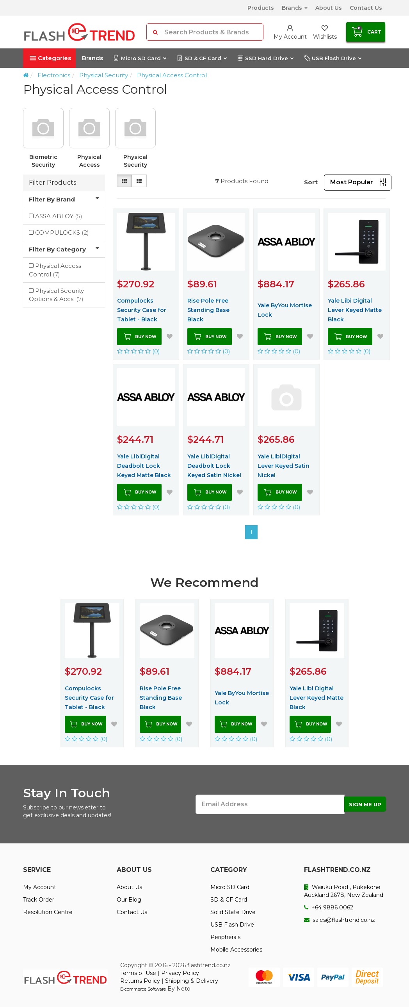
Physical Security (103, 75)
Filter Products (52, 182)
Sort (311, 182)
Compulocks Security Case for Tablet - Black (141, 310)
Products (260, 7)
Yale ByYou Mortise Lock (285, 310)
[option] (204, 141)
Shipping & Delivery (191, 980)
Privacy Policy (180, 973)
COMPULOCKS (62, 232)
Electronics (53, 75)
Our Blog (129, 899)
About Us (328, 7)
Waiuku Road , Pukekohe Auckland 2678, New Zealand (343, 891)
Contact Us (366, 7)
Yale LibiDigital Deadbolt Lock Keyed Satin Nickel (214, 466)
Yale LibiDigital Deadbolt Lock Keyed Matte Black (144, 466)
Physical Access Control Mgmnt (89, 161)
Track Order (38, 899)
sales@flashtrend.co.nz (339, 919)
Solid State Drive (233, 912)
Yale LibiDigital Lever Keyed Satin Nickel (283, 466)
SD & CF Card (201, 58)
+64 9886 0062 (328, 907)
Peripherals (225, 937)
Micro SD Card (139, 58)
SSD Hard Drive (265, 58)
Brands (295, 7)
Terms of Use (138, 973)
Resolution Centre (48, 912)
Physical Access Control (172, 75)
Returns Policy (140, 980)
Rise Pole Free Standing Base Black (208, 310)
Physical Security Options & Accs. (135, 161)
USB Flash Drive (332, 58)
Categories (50, 58)
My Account (39, 887)
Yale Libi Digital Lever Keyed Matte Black (355, 310)
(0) (138, 351)
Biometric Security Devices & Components (45, 161)
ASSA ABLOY (58, 216)
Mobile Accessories (236, 949)
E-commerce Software (143, 989)
